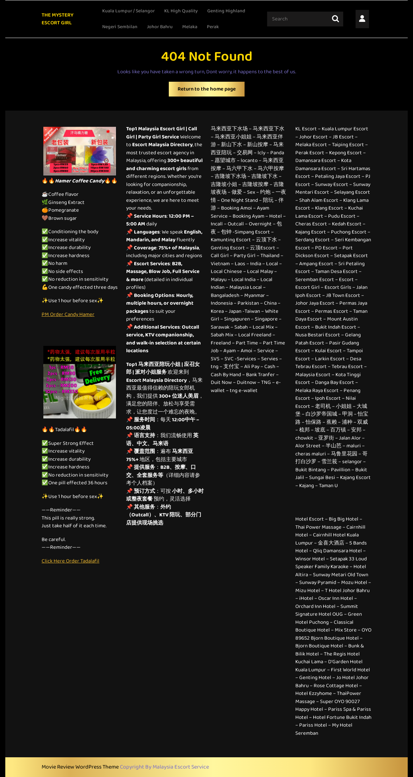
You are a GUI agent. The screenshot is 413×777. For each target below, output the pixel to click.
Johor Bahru (160, 27)
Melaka (189, 27)
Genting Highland (226, 11)
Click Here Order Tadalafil (70, 561)
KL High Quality (181, 11)
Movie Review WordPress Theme (81, 767)
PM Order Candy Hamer (68, 314)
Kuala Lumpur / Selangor (128, 11)
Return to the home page (211, 91)
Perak (213, 27)
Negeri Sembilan (119, 27)
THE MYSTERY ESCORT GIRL (57, 19)
